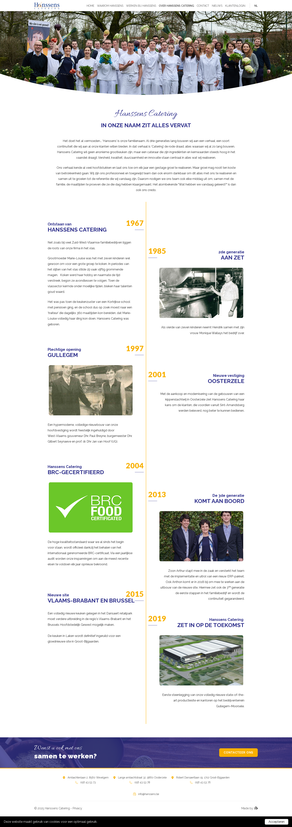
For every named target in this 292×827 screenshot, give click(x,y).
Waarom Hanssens (110, 5)
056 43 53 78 (142, 782)
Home (90, 5)
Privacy (77, 808)
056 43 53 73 (88, 782)
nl (256, 5)
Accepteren (277, 821)
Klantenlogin (235, 5)
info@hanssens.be (148, 794)
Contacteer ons (238, 752)
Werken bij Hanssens (141, 5)
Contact (203, 5)
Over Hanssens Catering (176, 5)
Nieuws (217, 5)
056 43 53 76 (203, 782)
